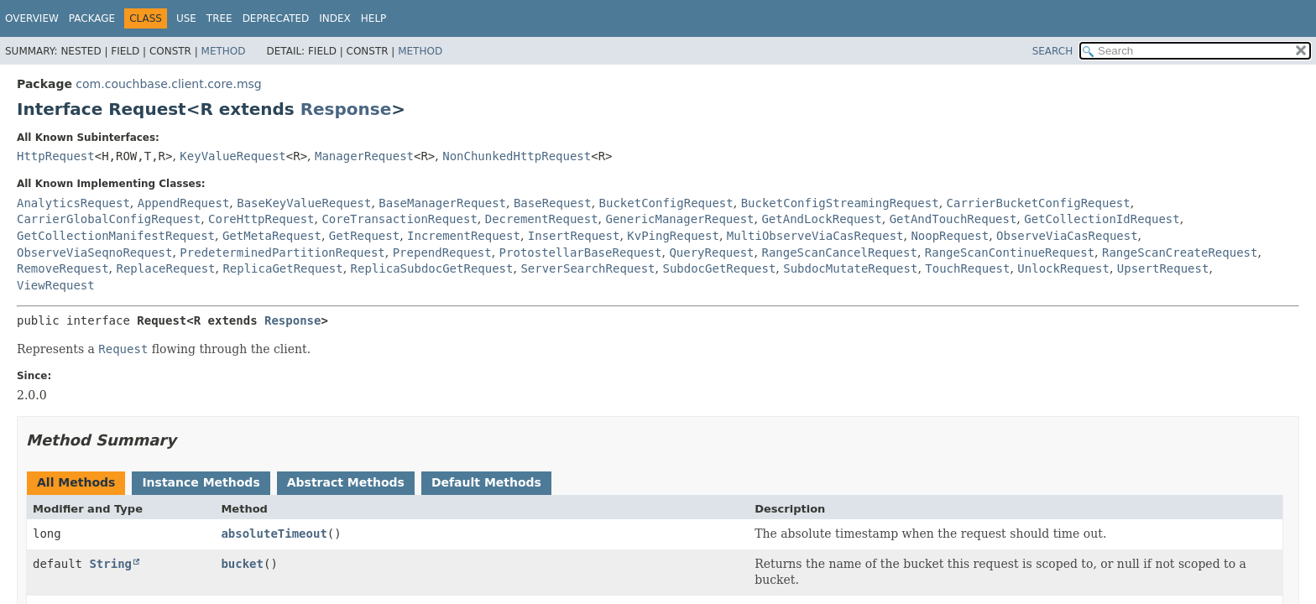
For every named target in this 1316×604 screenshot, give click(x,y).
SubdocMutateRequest (850, 268)
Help (374, 18)
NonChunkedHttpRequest (516, 156)
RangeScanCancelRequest (838, 252)
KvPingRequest (673, 235)
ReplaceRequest (165, 268)
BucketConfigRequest (666, 203)
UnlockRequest (1063, 268)
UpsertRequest (1163, 268)
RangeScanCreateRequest (1179, 252)
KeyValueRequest (232, 156)
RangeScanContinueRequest (1009, 252)
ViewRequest (56, 285)
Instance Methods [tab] (200, 482)
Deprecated (276, 18)
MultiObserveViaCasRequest (815, 235)
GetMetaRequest (271, 235)
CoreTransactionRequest (399, 219)
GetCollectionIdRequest (1101, 219)
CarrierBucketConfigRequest (1039, 203)
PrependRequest (442, 252)
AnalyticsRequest (73, 203)
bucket (242, 563)
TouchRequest (967, 268)
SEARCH (1052, 51)
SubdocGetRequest (719, 268)
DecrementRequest (541, 219)
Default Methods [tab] (486, 482)
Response (346, 109)
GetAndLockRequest (821, 219)
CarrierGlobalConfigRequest (109, 219)
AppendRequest (184, 203)
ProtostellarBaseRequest (580, 252)
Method (223, 51)
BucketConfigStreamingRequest (840, 203)
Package (92, 18)
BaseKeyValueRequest (304, 203)
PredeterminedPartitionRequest (282, 252)
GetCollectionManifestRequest (116, 235)
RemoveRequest (63, 268)
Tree (219, 18)
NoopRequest (950, 235)
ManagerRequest (364, 156)
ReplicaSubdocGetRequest (432, 268)
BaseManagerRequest (442, 203)
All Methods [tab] (76, 482)
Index (335, 18)
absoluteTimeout (273, 533)
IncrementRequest (463, 235)
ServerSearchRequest (587, 268)
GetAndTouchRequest (953, 219)
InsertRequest (574, 235)
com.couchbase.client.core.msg (168, 84)
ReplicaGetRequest (282, 268)
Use (186, 18)
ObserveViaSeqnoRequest (94, 252)
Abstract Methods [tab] (346, 482)
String (110, 563)
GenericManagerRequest (680, 219)
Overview (32, 18)
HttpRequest (56, 156)
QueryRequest (711, 252)
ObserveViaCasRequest (1067, 235)
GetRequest (364, 235)
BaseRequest (553, 203)
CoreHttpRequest (261, 219)
